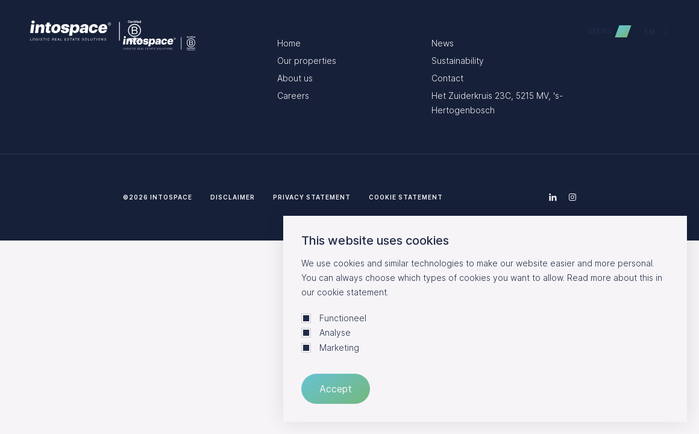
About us (295, 78)
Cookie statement (406, 197)
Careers (293, 95)
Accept (335, 389)
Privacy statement (312, 197)
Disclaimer (232, 197)
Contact (447, 78)
